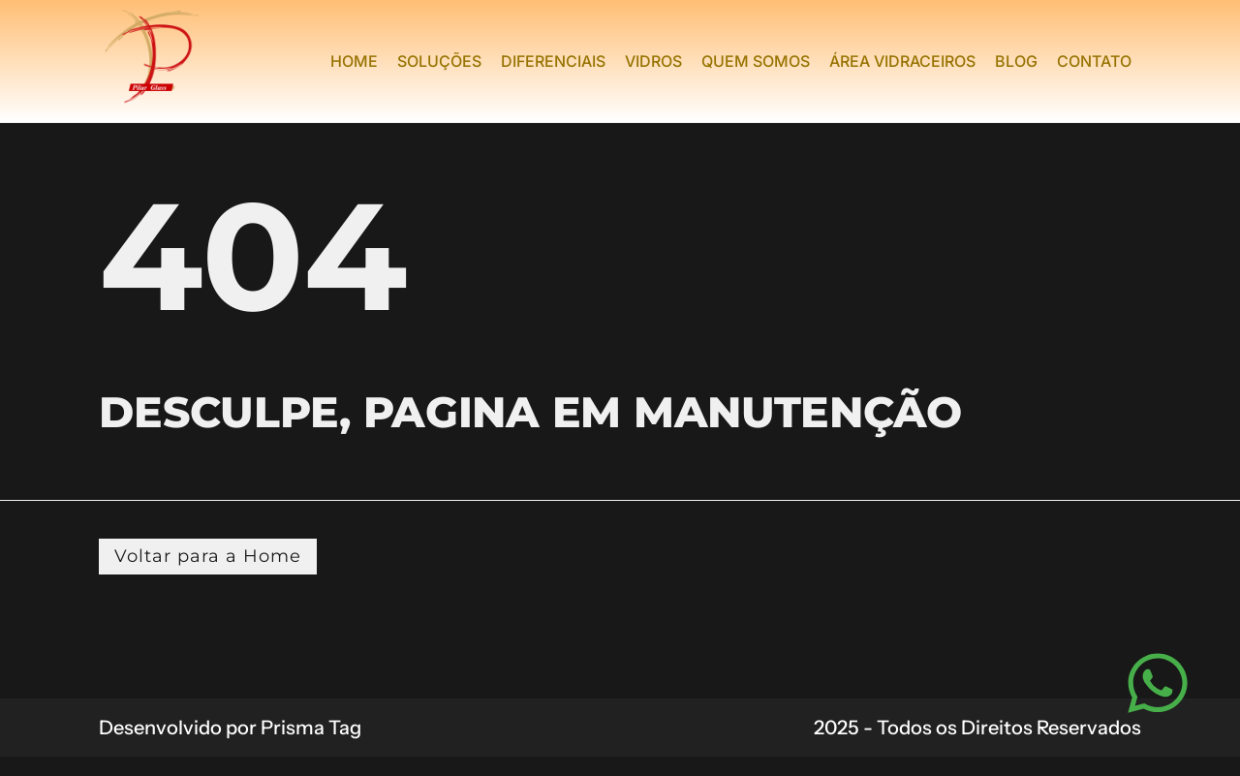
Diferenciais (553, 61)
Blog (1016, 61)
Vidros (653, 61)
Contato (1094, 61)
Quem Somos (755, 61)
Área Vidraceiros (902, 61)
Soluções (439, 61)
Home (354, 61)
